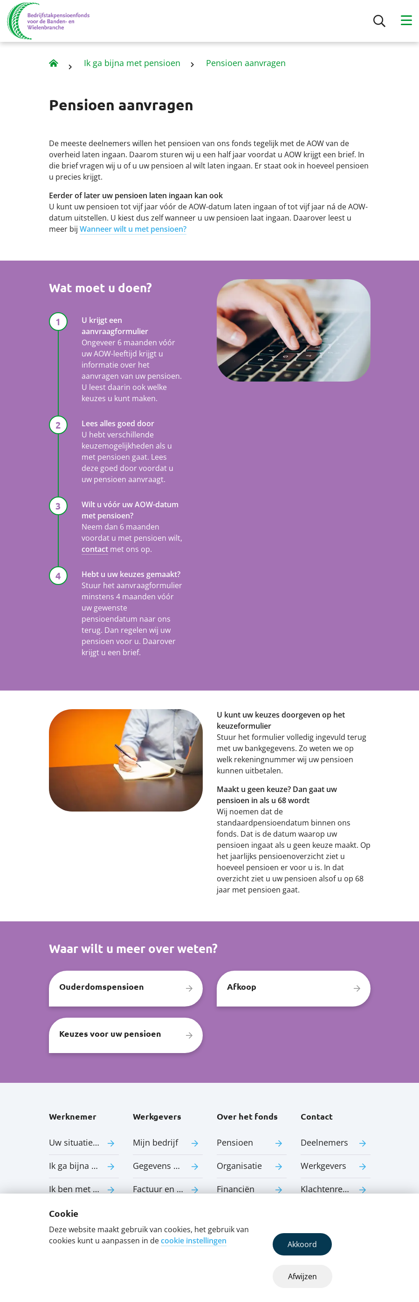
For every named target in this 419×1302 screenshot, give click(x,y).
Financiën (235, 1189)
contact (95, 549)
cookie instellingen (194, 1240)
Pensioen (235, 1142)
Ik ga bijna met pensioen (132, 62)
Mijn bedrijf (155, 1142)
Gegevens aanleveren (168, 1165)
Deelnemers (324, 1142)
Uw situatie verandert (84, 1142)
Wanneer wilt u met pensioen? (133, 229)
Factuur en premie (168, 1189)
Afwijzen (302, 1276)
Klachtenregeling (333, 1189)
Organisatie (239, 1165)
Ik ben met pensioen (84, 1189)
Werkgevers (323, 1165)
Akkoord (302, 1244)
